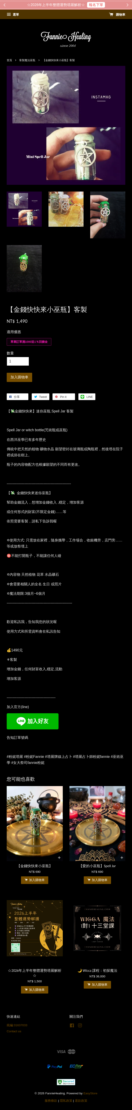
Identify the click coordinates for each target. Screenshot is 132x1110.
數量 (10, 353)
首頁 (9, 60)
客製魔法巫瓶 (27, 60)
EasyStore (90, 1093)
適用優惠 (14, 332)
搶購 (88, 5)
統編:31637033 (17, 1025)
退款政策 (81, 1100)
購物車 (117, 14)
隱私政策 (66, 1100)
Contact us (14, 1031)
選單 (13, 14)
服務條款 (51, 1100)
